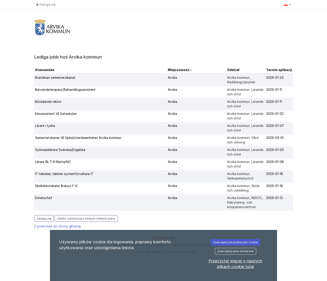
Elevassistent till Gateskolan (56, 114)
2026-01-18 (274, 174)
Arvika (172, 77)
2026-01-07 (275, 126)
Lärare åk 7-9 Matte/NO (53, 162)
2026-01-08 (275, 162)
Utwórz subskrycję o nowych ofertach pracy (86, 218)
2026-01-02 (275, 114)
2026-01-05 (275, 150)
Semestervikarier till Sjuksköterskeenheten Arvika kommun (78, 138)
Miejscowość (179, 70)
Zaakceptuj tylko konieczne (235, 251)
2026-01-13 (274, 198)
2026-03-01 (275, 138)
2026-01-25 (275, 77)
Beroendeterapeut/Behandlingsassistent (65, 89)
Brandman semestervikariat (55, 77)
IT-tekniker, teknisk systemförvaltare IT (64, 174)
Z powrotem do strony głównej (57, 226)
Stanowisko (44, 70)
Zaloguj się (45, 4)
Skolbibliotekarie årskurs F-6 (56, 186)
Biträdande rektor (48, 102)
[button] (287, 4)
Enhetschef (43, 198)
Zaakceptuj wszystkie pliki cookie (235, 242)
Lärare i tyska (45, 126)
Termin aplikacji (279, 70)
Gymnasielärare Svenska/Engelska (60, 150)
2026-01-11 (274, 89)
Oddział (233, 70)
